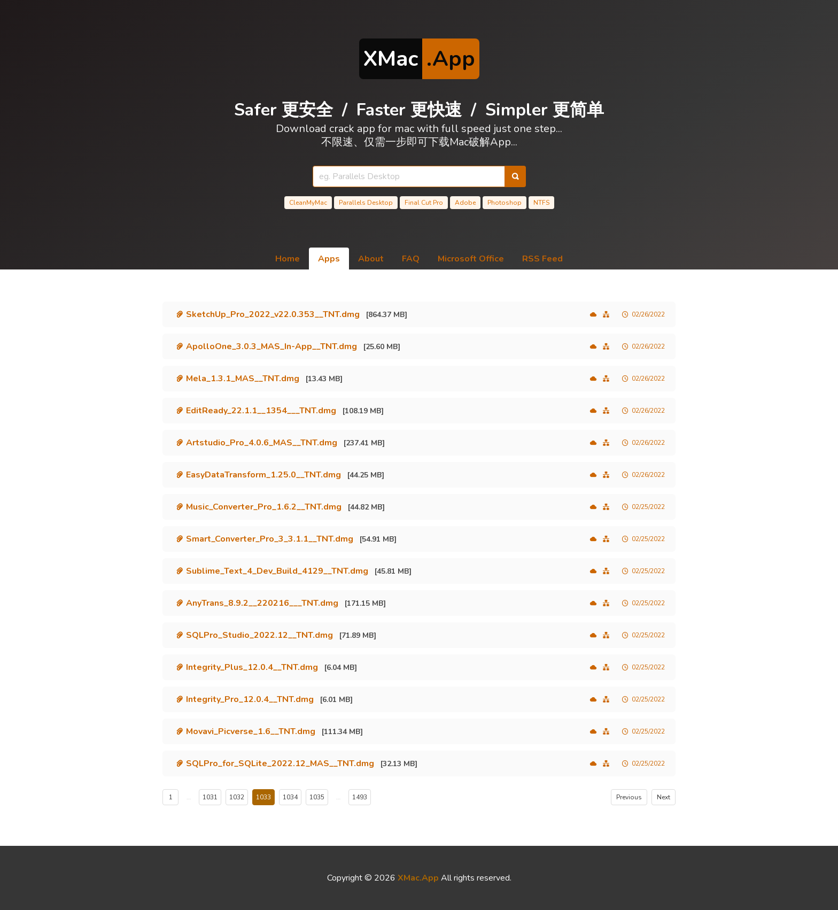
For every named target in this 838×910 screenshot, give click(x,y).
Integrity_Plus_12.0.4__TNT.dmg (252, 667)
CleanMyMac (308, 202)
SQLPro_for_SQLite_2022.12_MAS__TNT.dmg (280, 763)
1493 (359, 797)
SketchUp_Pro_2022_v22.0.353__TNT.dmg (273, 314)
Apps (329, 259)
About (371, 259)
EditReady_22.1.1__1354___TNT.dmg (261, 411)
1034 (290, 797)
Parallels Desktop (366, 202)
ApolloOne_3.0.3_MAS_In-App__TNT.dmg (271, 346)
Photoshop (504, 202)
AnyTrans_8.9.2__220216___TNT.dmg (262, 603)
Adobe (465, 202)
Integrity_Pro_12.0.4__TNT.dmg (250, 699)
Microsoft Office (471, 259)
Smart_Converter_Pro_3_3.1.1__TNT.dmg (269, 539)
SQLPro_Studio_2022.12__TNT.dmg (259, 635)
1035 (316, 797)
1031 (210, 797)
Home (287, 259)
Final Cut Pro (424, 202)
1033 (263, 797)
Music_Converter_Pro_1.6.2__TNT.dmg (264, 507)
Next (663, 797)
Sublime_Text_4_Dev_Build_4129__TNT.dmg (277, 571)
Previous (629, 797)
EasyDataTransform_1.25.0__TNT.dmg (263, 475)
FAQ (411, 259)
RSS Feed (542, 259)
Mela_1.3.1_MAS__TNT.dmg (242, 378)
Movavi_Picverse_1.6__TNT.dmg (250, 731)
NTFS (541, 202)
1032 (236, 797)
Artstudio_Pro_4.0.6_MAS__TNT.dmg (261, 443)
